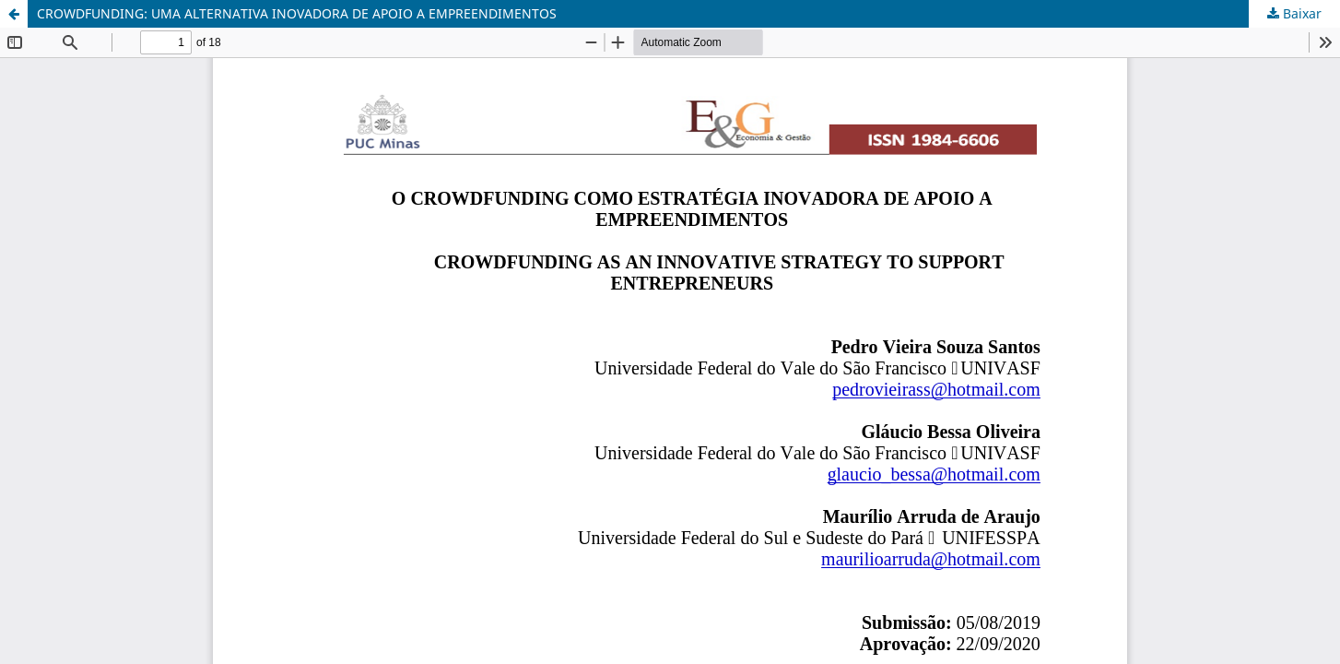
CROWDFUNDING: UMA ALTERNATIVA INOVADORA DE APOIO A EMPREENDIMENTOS (297, 13)
